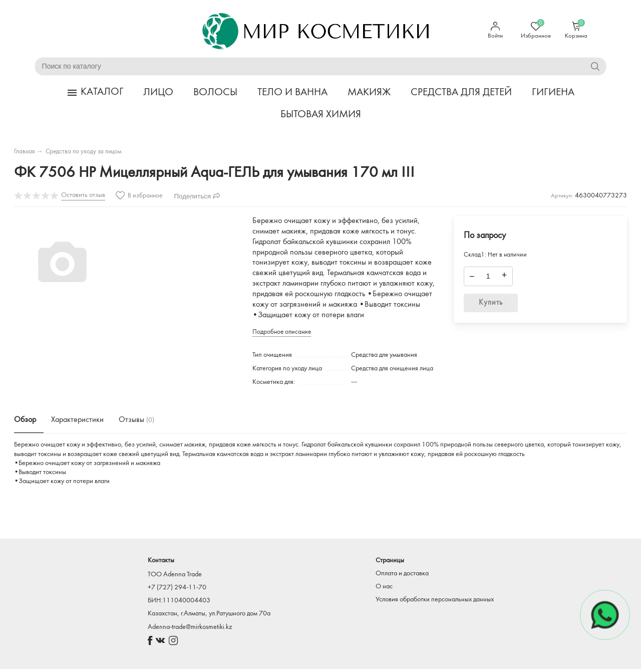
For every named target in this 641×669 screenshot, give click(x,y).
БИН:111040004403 (179, 600)
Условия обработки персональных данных (435, 599)
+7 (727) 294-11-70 (177, 587)
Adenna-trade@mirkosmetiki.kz (190, 627)
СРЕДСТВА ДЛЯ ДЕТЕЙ (461, 92)
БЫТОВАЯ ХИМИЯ (320, 114)
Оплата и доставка (402, 573)
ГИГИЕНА (553, 92)
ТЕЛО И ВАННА (292, 92)
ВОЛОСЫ (215, 92)
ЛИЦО (158, 92)
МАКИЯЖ (369, 92)
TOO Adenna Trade (175, 574)
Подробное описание (281, 332)
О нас (384, 586)
